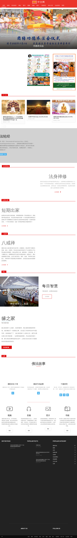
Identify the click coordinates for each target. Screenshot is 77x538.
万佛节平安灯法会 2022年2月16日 (38, 117)
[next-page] (5, 126)
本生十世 (62, 536)
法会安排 (67, 536)
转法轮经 (36, 536)
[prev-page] (2, 126)
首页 (29, 536)
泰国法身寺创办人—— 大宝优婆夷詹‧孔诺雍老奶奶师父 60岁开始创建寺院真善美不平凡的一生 (13, 118)
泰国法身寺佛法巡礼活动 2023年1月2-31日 (63, 117)
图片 (53, 536)
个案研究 (57, 536)
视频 (47, 536)
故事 (3, 356)
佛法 (3, 272)
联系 (71, 536)
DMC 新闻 (4, 95)
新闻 (32, 536)
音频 (50, 536)
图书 (43, 536)
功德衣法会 (38, 46)
